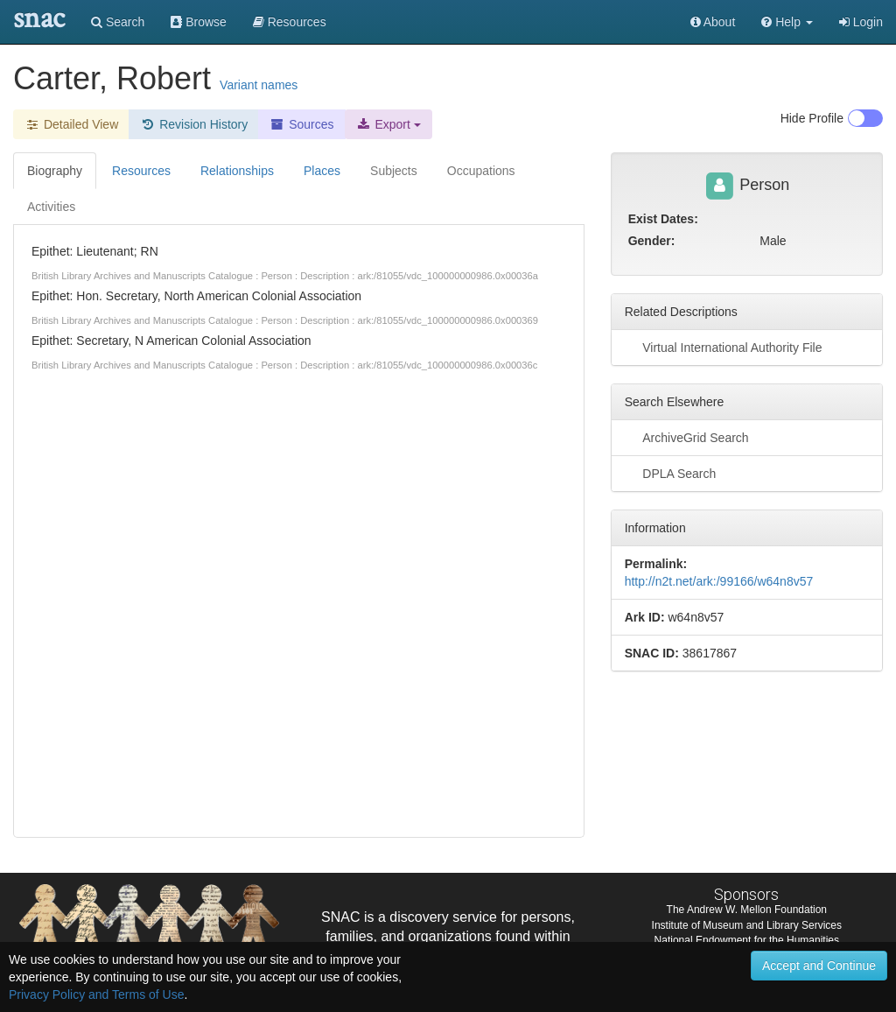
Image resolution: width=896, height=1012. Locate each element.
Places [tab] (322, 171)
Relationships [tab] (237, 171)
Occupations (481, 171)
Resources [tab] (141, 171)
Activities (51, 207)
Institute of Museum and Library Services (747, 925)
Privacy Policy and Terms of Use (96, 994)
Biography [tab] (54, 171)
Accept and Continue (819, 966)
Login (861, 22)
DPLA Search (671, 473)
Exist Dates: (663, 219)
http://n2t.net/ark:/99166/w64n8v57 (719, 581)
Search (117, 22)
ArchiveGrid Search (687, 437)
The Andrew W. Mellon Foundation (747, 909)
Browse (199, 22)
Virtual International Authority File (723, 347)
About (713, 22)
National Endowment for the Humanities (746, 940)
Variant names (259, 85)
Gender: (652, 241)
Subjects (393, 171)
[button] (787, 22)
